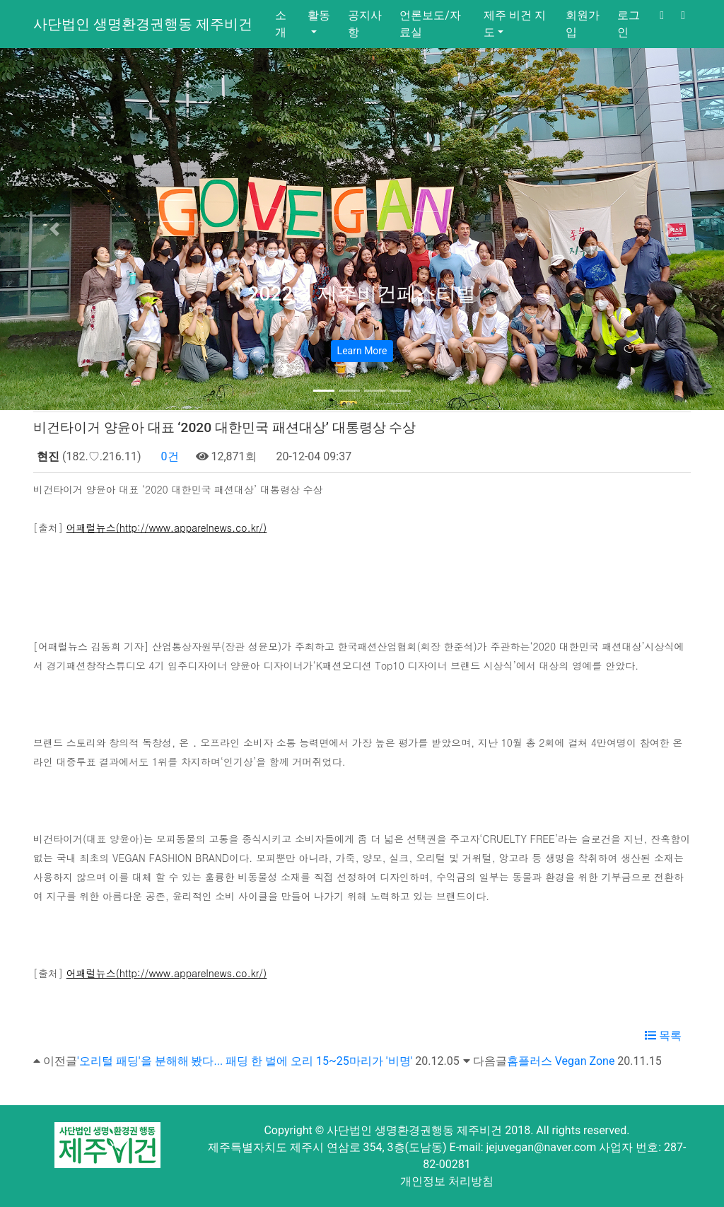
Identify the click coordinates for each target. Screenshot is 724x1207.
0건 (168, 456)
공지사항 (365, 23)
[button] (54, 229)
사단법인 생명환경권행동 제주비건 (142, 24)
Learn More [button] (362, 350)
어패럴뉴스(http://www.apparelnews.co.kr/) (166, 527)
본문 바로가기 (0, 0)
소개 (280, 23)
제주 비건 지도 (515, 23)
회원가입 (583, 23)
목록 (663, 1035)
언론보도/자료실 (430, 23)
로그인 (628, 23)
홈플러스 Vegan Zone (561, 1061)
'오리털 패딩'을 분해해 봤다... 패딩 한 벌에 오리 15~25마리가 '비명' (244, 1061)
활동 (319, 15)
